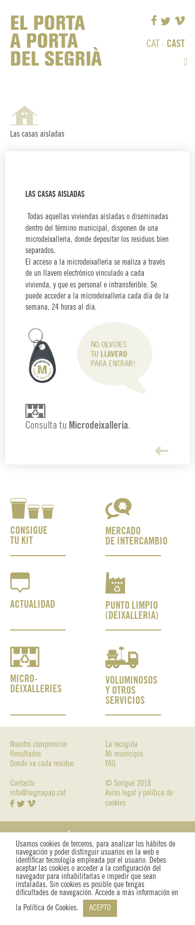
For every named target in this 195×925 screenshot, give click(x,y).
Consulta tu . (77, 426)
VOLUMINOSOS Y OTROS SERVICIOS (131, 691)
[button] (185, 61)
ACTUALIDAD (32, 605)
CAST (176, 44)
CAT (153, 44)
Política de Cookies (49, 908)
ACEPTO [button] (100, 908)
